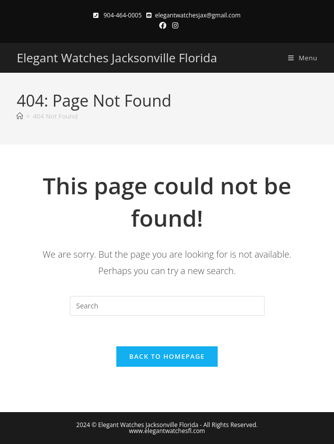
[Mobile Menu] (299, 57)
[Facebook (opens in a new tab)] (162, 25)
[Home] (19, 116)
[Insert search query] (167, 306)
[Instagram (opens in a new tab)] (173, 25)
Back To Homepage (167, 356)
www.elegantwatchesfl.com (167, 431)
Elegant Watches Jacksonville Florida (116, 57)
